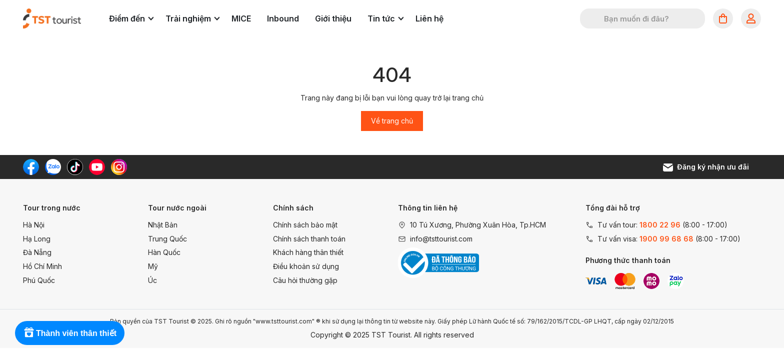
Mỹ (153, 266)
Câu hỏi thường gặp (305, 280)
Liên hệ (430, 19)
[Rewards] (69, 333)
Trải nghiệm (193, 19)
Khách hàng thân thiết (308, 252)
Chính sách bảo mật (305, 224)
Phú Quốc (39, 280)
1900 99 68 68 (667, 238)
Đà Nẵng (37, 252)
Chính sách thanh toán (309, 238)
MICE (241, 19)
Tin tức (386, 19)
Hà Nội (33, 224)
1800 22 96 (660, 224)
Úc (152, 280)
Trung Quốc (167, 238)
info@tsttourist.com (441, 238)
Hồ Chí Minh (42, 266)
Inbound (283, 19)
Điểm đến (131, 19)
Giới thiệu (333, 19)
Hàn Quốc (164, 252)
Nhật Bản (163, 224)
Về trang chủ (392, 120)
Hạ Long (36, 238)
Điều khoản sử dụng (306, 266)
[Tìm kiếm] (594, 18)
